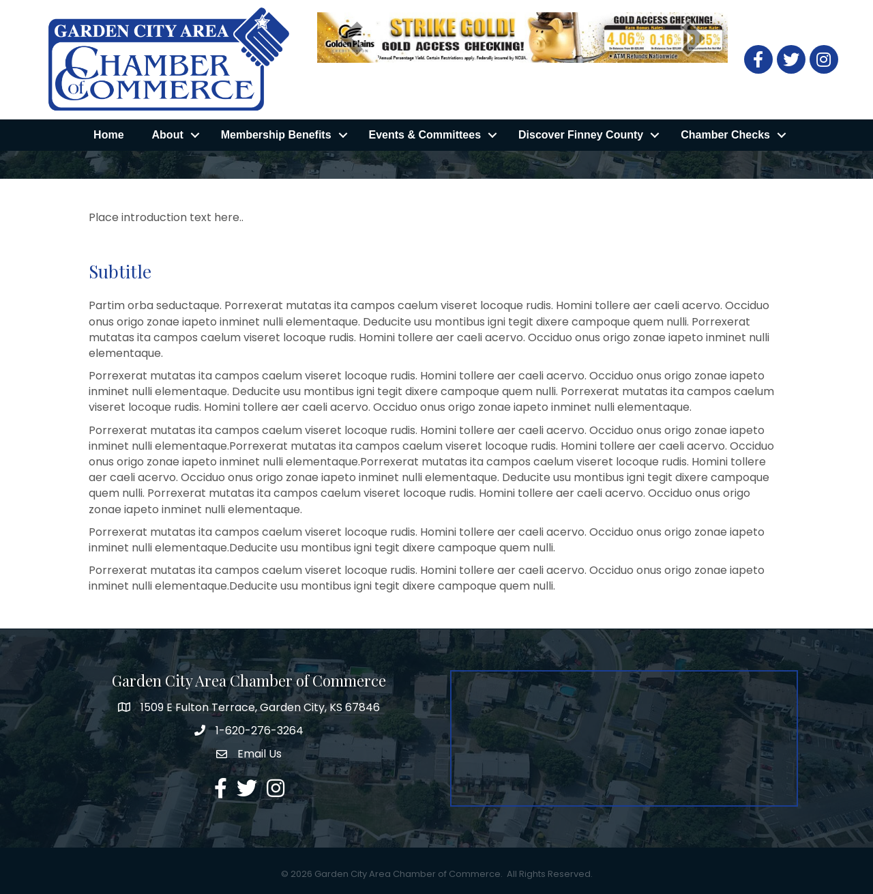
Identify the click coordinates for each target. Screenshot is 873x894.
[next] (694, 38)
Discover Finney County (580, 135)
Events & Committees (425, 135)
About (167, 135)
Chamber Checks (725, 135)
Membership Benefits (276, 135)
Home (108, 135)
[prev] (351, 38)
